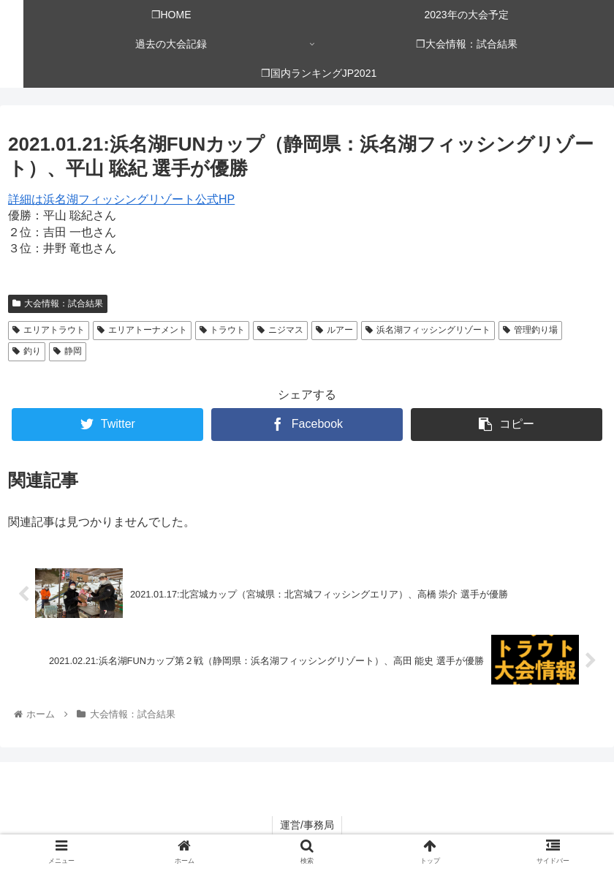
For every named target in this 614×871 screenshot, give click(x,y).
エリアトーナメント (142, 330)
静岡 (67, 351)
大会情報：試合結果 (57, 303)
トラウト (223, 330)
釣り (26, 351)
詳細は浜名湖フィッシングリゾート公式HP (121, 199)
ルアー (334, 330)
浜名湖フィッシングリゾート (427, 330)
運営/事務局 (307, 825)
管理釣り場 (530, 330)
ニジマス (280, 330)
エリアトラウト (48, 330)
